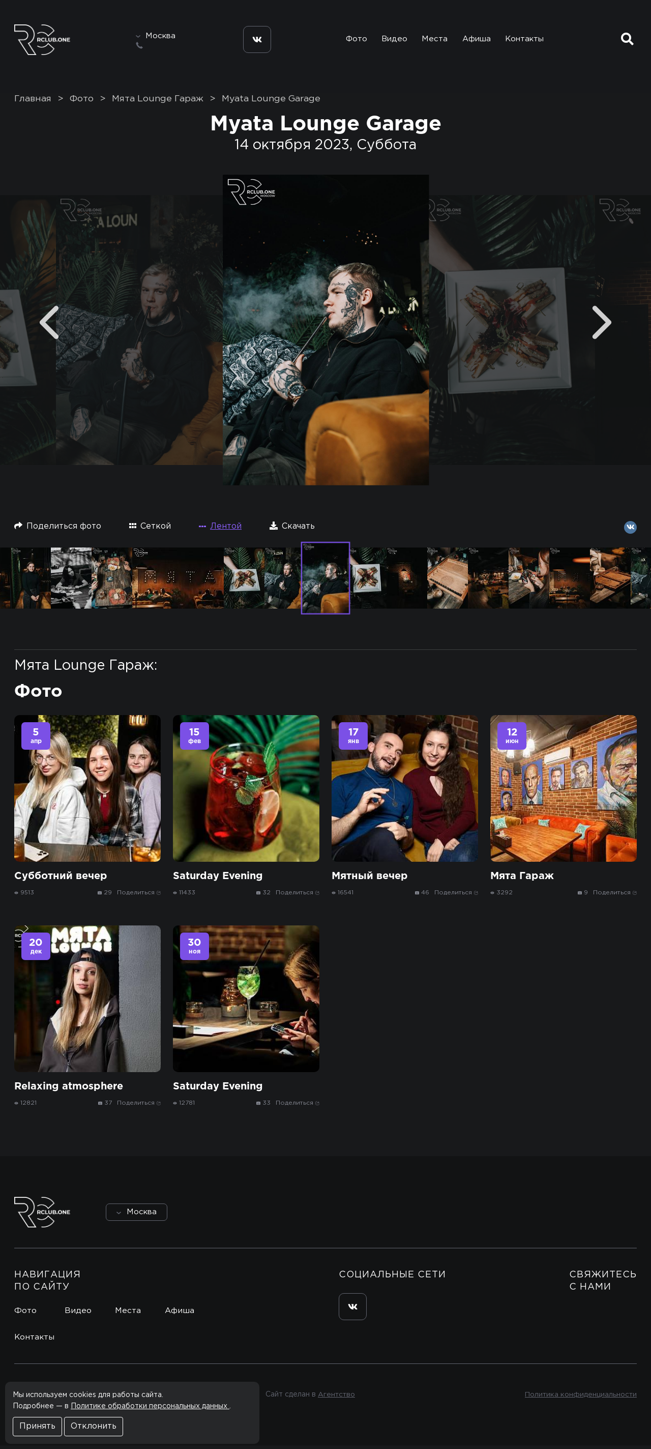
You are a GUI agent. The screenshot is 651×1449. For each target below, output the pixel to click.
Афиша (476, 40)
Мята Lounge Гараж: (85, 669)
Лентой (220, 530)
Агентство (336, 1398)
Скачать (292, 529)
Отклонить (93, 1426)
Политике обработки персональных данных (150, 1406)
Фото (352, 40)
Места (433, 40)
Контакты (526, 40)
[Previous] (49, 326)
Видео (391, 40)
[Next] (601, 326)
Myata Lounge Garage (271, 102)
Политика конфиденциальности (580, 1398)
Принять (37, 1426)
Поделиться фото (57, 529)
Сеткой (150, 529)
